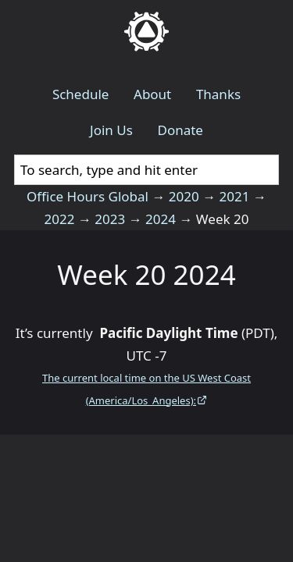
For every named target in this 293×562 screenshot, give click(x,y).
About (152, 94)
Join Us (111, 130)
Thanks (218, 94)
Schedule (80, 94)
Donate (179, 130)
